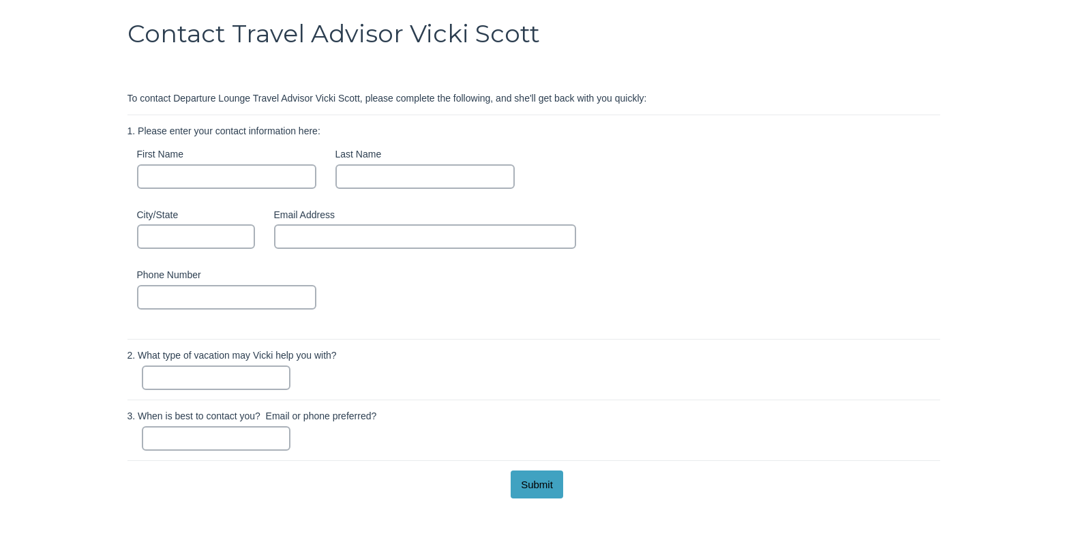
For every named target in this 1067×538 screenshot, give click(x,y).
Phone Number (169, 274)
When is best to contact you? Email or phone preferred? (252, 415)
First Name (160, 154)
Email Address (304, 214)
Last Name (358, 154)
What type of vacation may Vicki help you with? (232, 355)
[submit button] (537, 484)
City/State (158, 214)
